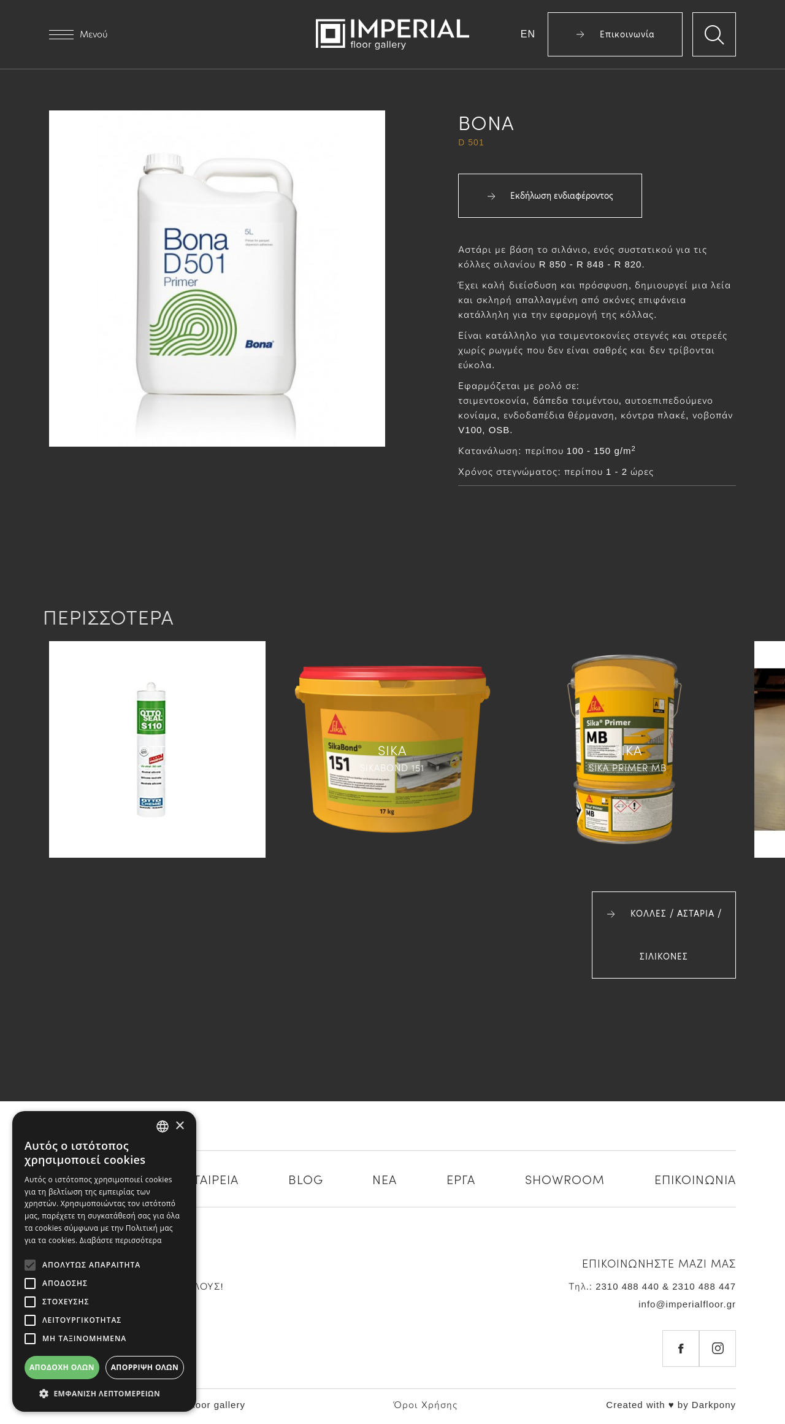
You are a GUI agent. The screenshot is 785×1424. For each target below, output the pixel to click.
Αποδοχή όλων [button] (61, 1367)
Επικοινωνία (615, 34)
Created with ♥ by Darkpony (671, 1404)
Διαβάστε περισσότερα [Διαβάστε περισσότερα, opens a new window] (121, 1240)
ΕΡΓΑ (460, 1178)
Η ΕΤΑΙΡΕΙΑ (206, 1178)
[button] (104, 1393)
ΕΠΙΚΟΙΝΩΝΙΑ (695, 1178)
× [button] (179, 1126)
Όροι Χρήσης (426, 1404)
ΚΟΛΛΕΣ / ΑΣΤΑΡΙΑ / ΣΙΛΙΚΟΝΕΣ (664, 935)
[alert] (104, 1261)
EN (528, 34)
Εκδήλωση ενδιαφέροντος (550, 195)
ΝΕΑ (384, 1178)
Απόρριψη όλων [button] (144, 1367)
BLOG (305, 1178)
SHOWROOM (565, 1178)
